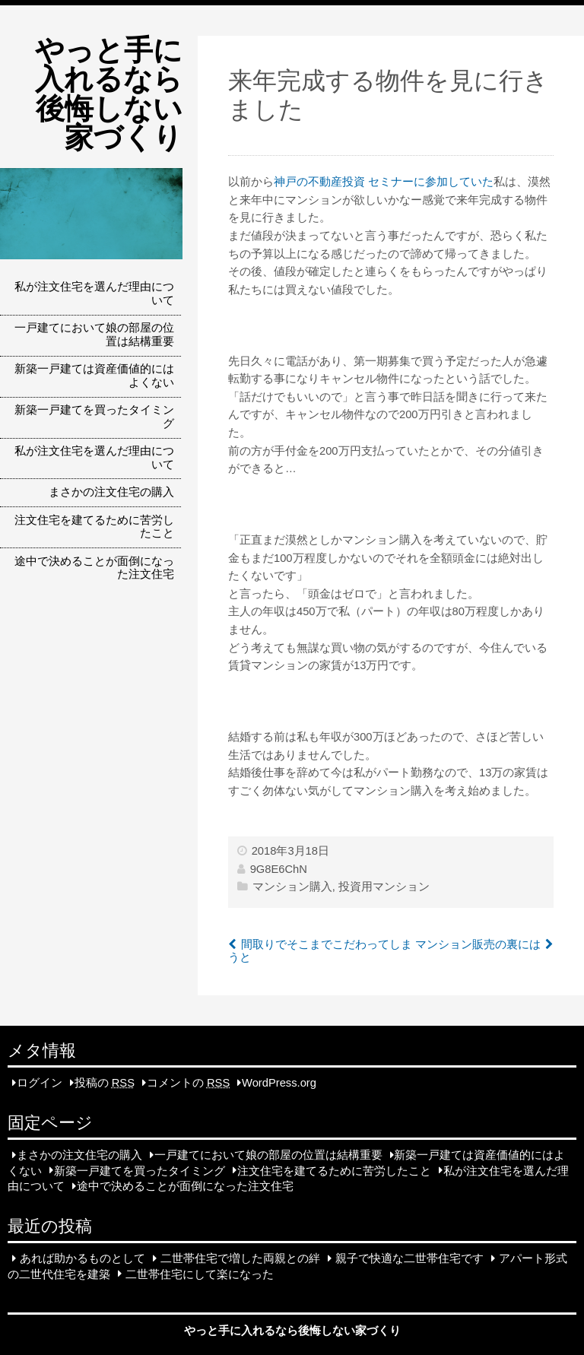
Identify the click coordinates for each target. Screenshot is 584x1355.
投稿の (105, 1083)
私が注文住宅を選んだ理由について (94, 293)
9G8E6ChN (278, 869)
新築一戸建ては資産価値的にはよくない (94, 376)
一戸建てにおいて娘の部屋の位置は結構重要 (94, 334)
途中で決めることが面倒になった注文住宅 (94, 568)
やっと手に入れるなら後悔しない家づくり (108, 93)
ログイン (39, 1083)
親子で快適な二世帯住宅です (409, 1258)
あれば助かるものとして (82, 1258)
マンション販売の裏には (478, 944)
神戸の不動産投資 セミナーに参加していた (384, 182)
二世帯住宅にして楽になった (199, 1274)
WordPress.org (279, 1083)
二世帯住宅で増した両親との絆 (240, 1258)
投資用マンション (384, 887)
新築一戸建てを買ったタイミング (94, 417)
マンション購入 (292, 887)
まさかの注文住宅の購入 (111, 492)
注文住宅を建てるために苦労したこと (94, 527)
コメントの (188, 1083)
